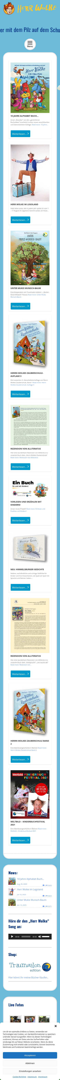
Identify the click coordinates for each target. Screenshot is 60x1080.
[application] (30, 936)
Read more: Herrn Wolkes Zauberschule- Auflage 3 (28, 383)
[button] (55, 1026)
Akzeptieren (30, 1055)
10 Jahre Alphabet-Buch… (25, 115)
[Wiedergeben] (12, 936)
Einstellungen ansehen (30, 1071)
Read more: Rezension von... (21, 665)
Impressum (32, 1077)
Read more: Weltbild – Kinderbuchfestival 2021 (29, 830)
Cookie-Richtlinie (19, 1077)
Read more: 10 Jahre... (40, 125)
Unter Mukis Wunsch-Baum (26, 288)
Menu (30, 44)
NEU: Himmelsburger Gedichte (27, 569)
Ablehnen (30, 1063)
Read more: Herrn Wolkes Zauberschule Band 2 (29, 749)
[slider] (26, 936)
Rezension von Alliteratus (26, 448)
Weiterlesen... (20, 133)
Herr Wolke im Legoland (24, 204)
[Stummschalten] (39, 936)
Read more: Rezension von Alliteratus (24, 457)
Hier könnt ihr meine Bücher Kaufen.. (28, 977)
